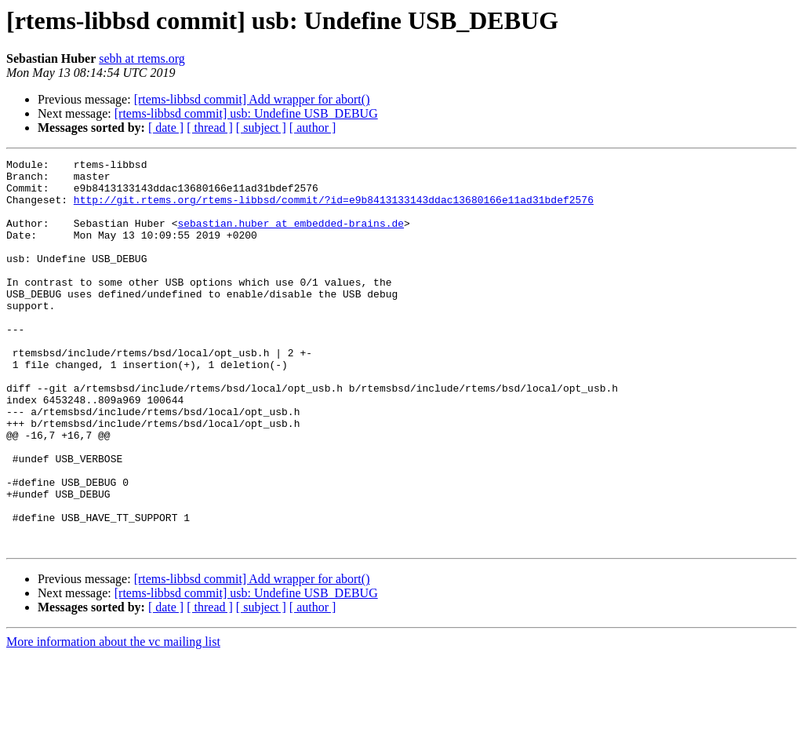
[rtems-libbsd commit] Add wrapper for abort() (252, 99)
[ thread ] (210, 127)
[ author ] (312, 127)
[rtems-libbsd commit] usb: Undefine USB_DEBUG (246, 113)
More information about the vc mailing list (113, 719)
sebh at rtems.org (141, 58)
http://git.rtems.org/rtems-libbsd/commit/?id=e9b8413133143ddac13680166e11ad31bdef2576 (334, 209)
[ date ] (165, 127)
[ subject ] (261, 127)
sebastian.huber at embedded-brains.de (290, 237)
